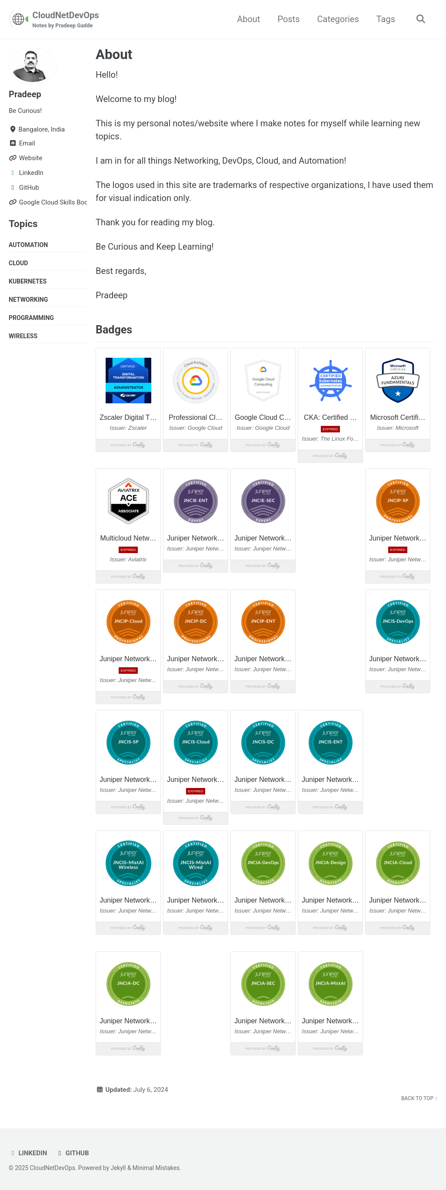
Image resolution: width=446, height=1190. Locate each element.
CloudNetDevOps (66, 20)
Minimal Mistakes (156, 1167)
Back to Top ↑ (419, 1098)
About (248, 19)
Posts (288, 19)
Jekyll (118, 1167)
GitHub (72, 1153)
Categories (338, 19)
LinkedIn (28, 1153)
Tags (385, 19)
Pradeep (25, 94)
